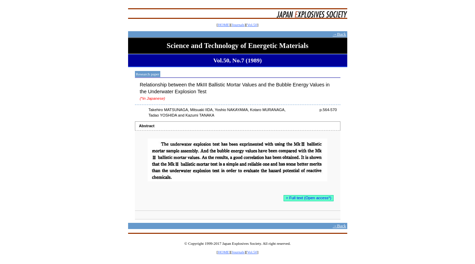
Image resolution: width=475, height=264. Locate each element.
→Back (339, 34)
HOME (223, 25)
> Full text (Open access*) (309, 198)
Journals (238, 25)
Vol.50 (252, 25)
